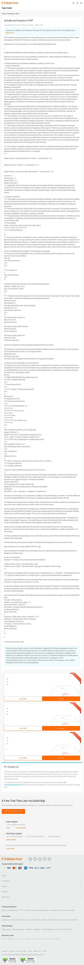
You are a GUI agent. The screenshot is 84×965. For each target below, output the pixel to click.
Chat (8, 828)
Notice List (37, 951)
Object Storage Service (40, 910)
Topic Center (6, 929)
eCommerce (53, 910)
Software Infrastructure (49, 920)
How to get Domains (33, 920)
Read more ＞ (10, 33)
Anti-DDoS (27, 910)
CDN (21, 910)
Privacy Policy (21, 951)
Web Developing (47, 929)
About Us (12, 951)
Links (44, 951)
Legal (30, 951)
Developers (37, 929)
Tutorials (57, 929)
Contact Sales (21, 828)
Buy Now (61, 699)
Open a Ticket (11, 840)
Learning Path (64, 920)
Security (72, 910)
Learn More (23, 699)
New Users (74, 920)
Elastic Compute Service (10, 910)
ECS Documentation (17, 920)
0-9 (59, 939)
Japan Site (5, 920)
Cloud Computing (18, 929)
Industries (28, 929)
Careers (4, 951)
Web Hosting (63, 910)
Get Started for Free (13, 811)
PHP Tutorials (66, 929)
